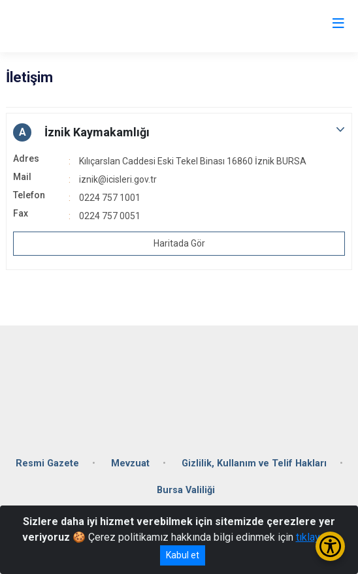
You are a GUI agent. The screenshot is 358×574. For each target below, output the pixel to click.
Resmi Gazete (47, 463)
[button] (179, 132)
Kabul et (182, 555)
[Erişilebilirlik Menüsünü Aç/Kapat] (330, 546)
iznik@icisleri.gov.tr (118, 179)
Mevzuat (130, 463)
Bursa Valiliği (186, 490)
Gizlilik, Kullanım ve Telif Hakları (254, 463)
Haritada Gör (179, 243)
